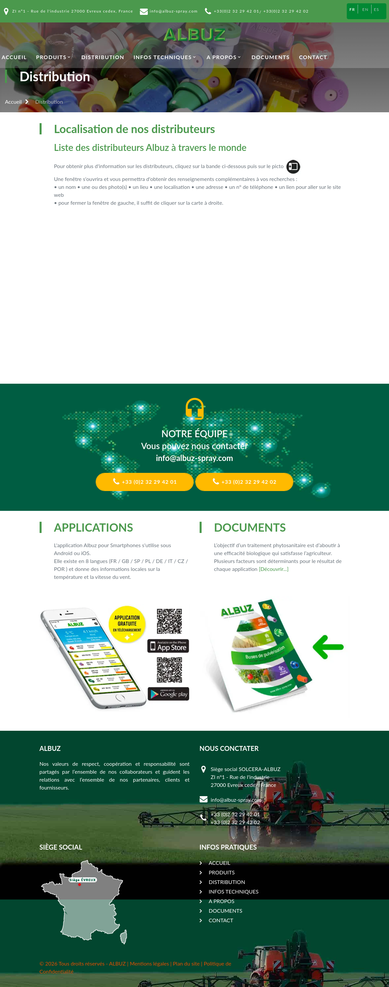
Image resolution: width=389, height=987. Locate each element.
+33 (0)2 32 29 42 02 (244, 481)
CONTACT (313, 57)
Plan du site (186, 963)
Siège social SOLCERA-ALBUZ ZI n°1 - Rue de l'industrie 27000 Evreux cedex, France (246, 777)
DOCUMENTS (270, 57)
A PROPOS (222, 57)
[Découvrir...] (273, 569)
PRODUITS (51, 57)
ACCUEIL (14, 57)
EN (365, 9)
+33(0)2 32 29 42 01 (236, 11)
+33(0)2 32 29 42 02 (286, 11)
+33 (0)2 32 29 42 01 (145, 481)
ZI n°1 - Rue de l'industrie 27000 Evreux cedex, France (72, 11)
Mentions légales (149, 963)
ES (376, 9)
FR (352, 9)
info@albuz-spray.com (174, 11)
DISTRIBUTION (102, 57)
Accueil (13, 101)
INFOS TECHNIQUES (163, 57)
